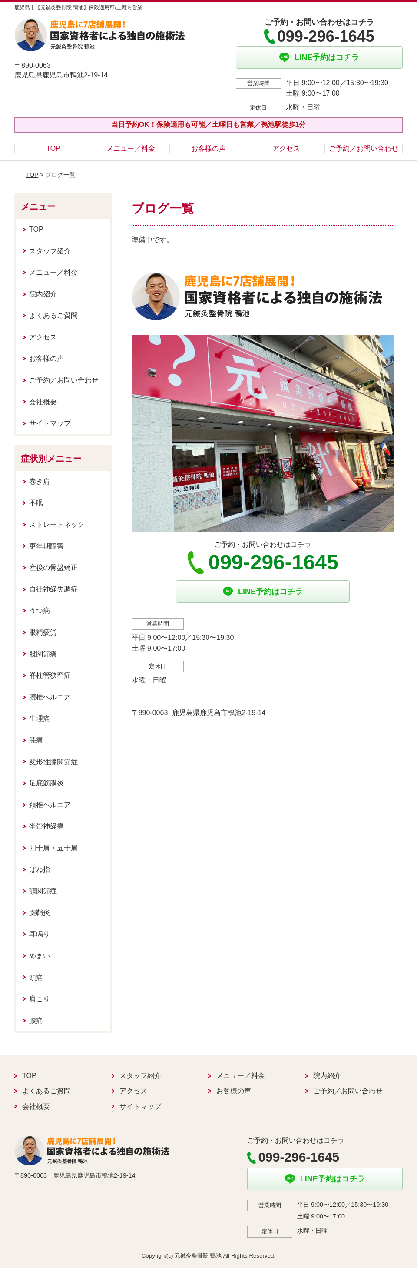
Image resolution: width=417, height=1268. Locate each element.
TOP (53, 148)
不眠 (36, 502)
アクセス (286, 148)
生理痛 (39, 718)
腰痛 (36, 1020)
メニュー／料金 (130, 148)
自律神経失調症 (53, 589)
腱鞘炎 (39, 912)
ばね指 (39, 869)
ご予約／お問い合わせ (363, 148)
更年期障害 (46, 546)
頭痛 (36, 977)
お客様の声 (208, 148)
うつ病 (39, 610)
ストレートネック (57, 524)
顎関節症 (43, 891)
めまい (39, 955)
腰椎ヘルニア (50, 697)
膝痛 (36, 740)
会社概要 (43, 402)
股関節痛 (43, 654)
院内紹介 (43, 294)
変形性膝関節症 (53, 761)
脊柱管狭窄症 (50, 675)
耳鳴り (39, 934)
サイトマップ (50, 423)
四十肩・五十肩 (53, 848)
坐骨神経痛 (46, 826)
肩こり (39, 998)
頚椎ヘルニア (50, 805)
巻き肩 (39, 481)
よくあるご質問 (53, 315)
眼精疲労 (43, 632)
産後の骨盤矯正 (53, 567)
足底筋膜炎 (46, 783)
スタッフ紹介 (50, 251)
